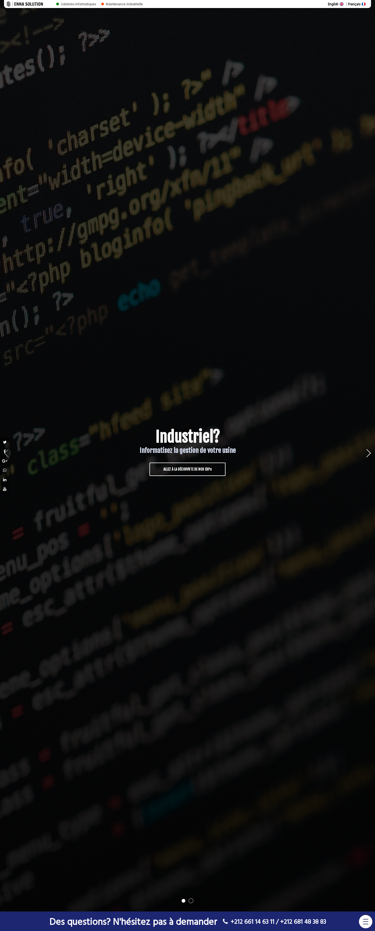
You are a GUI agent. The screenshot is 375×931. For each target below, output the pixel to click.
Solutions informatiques (78, 4)
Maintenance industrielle (124, 4)
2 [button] (191, 900)
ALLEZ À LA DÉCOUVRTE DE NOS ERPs (187, 469)
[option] (187, 455)
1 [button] (183, 901)
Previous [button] (13, 455)
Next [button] (361, 455)
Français (354, 4)
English (333, 4)
